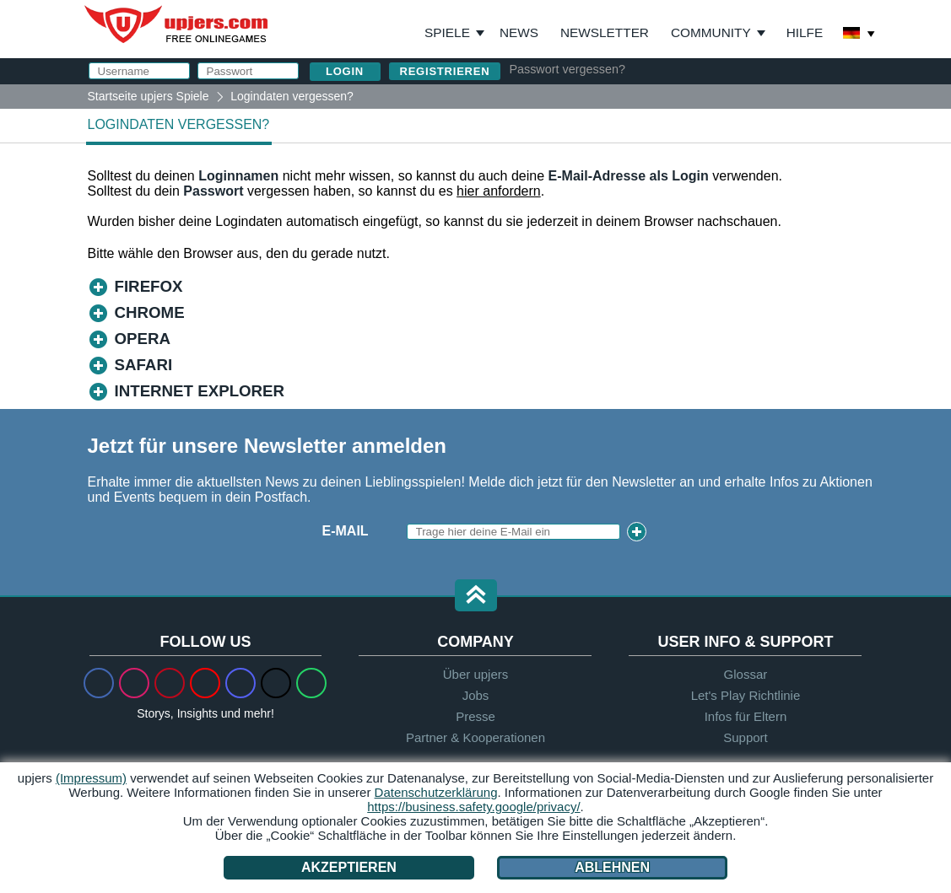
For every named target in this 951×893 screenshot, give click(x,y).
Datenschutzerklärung (436, 792)
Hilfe (805, 32)
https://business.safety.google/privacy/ (473, 806)
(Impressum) (91, 778)
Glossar (746, 674)
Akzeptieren (349, 867)
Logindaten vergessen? (179, 124)
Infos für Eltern (746, 716)
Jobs (475, 695)
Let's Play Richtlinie (746, 695)
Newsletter (604, 32)
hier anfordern (499, 191)
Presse (475, 716)
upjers (177, 24)
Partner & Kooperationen (475, 737)
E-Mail (345, 531)
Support (745, 737)
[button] (476, 596)
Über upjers (476, 674)
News (519, 32)
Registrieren (445, 71)
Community (711, 32)
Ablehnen (612, 867)
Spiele (454, 32)
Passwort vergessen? (567, 69)
